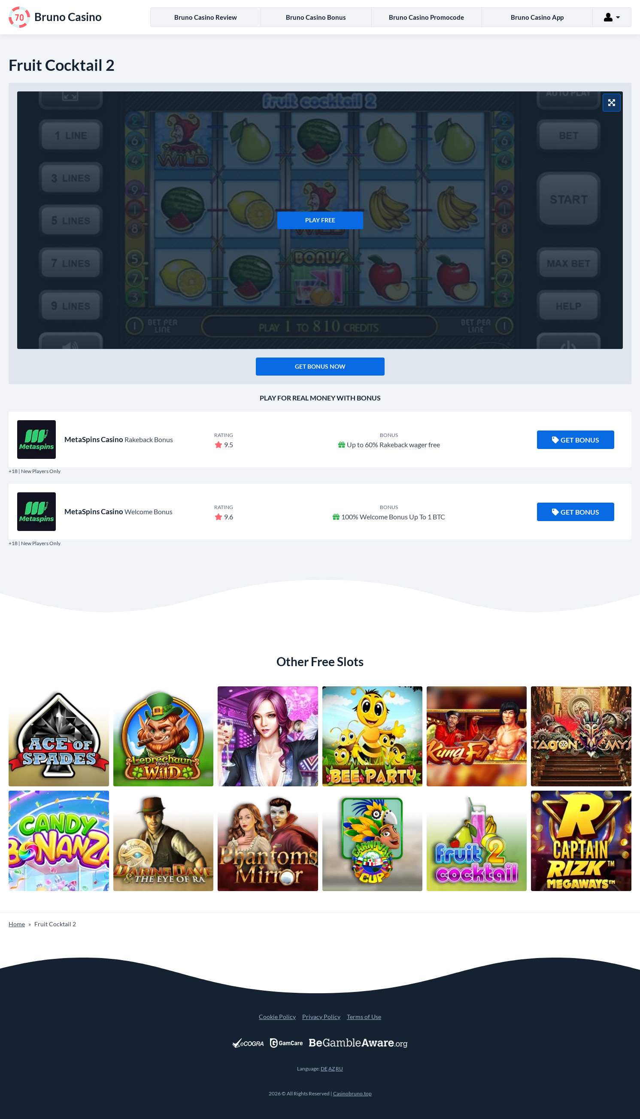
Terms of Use (364, 1016)
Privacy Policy (321, 1016)
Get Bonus (575, 440)
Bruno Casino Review (205, 17)
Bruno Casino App (537, 17)
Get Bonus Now (320, 366)
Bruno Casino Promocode (426, 17)
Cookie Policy (277, 1016)
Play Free (320, 220)
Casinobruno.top (352, 1093)
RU (339, 1068)
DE (324, 1068)
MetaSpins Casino (93, 439)
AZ (331, 1068)
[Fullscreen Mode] (612, 103)
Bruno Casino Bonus (316, 17)
